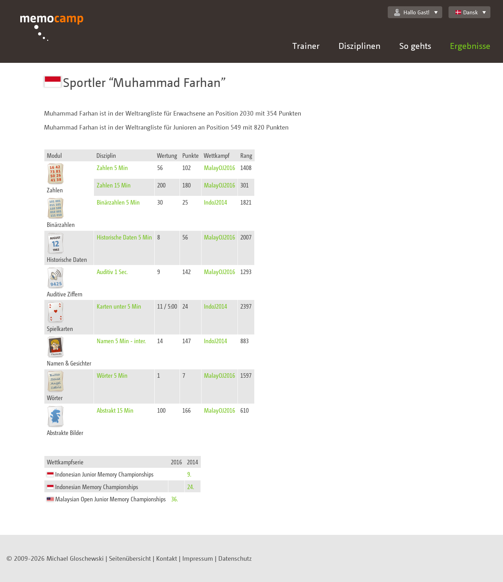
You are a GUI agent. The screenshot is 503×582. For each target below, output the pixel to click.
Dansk (466, 12)
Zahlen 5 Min (112, 167)
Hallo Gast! (412, 12)
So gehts (415, 45)
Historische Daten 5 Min (124, 237)
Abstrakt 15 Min (115, 410)
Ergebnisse (470, 45)
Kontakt (166, 558)
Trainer (306, 45)
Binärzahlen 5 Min (118, 202)
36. (174, 499)
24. (190, 486)
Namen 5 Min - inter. (121, 341)
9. (189, 474)
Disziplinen (359, 45)
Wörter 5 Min (112, 375)
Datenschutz (235, 558)
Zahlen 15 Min (114, 185)
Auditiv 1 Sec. (112, 271)
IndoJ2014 (215, 202)
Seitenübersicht (130, 558)
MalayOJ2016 (219, 167)
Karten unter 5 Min (119, 306)
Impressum (197, 558)
